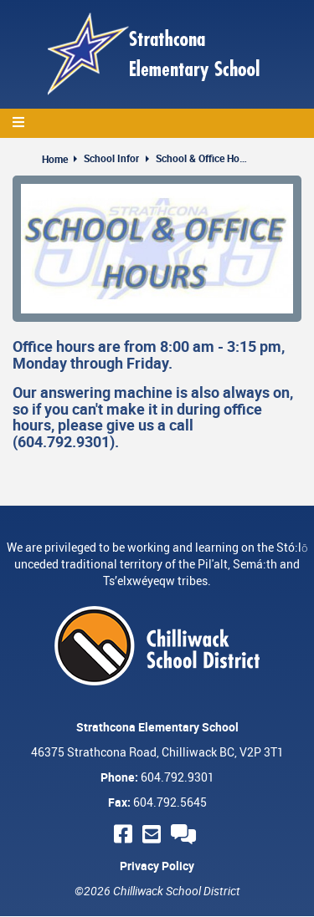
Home (55, 159)
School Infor (111, 158)
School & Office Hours (202, 158)
